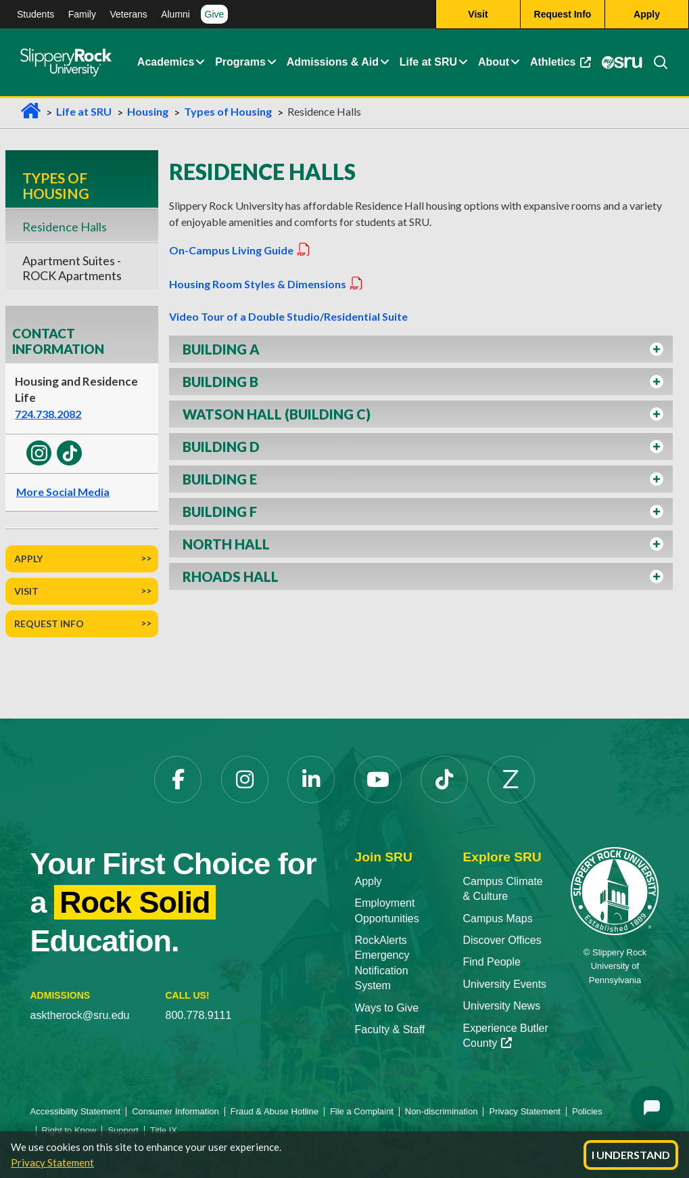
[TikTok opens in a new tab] (444, 779)
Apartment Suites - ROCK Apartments (72, 268)
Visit (26, 591)
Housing (147, 111)
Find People (491, 962)
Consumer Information (175, 1111)
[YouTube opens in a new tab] (378, 779)
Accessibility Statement (75, 1111)
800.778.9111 (199, 1015)
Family (82, 14)
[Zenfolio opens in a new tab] (511, 779)
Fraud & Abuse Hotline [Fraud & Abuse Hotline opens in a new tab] (274, 1111)
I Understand (631, 1154)
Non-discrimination (441, 1111)
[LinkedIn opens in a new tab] (311, 779)
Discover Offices (501, 940)
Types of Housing (228, 111)
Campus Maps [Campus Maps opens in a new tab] (497, 918)
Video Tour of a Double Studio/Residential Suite (288, 316)
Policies (587, 1111)
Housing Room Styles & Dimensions (266, 283)
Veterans (128, 14)
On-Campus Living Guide (239, 250)
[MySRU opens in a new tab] (621, 63)
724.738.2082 (48, 413)
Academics (166, 62)
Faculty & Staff (390, 1029)
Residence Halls (64, 226)
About (493, 62)
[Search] (655, 63)
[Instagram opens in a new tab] (244, 779)
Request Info (49, 623)
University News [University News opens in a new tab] (501, 1006)
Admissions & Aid (333, 62)
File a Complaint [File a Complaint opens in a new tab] (362, 1111)
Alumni (175, 14)
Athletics (562, 66)
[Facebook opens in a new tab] (177, 779)
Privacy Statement (52, 1162)
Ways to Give (387, 1008)
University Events (504, 984)
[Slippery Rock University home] (615, 890)
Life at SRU (428, 62)
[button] (200, 62)
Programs (240, 62)
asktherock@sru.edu (80, 1015)
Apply (28, 558)
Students (35, 14)
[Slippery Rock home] (66, 62)
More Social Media (63, 491)
